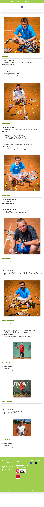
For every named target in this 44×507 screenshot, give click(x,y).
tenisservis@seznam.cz (29, 1)
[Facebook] (31, 463)
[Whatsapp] (33, 463)
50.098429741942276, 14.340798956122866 (7, 467)
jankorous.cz (33, 490)
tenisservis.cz (7, 470)
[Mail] (36, 463)
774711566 (10, 465)
